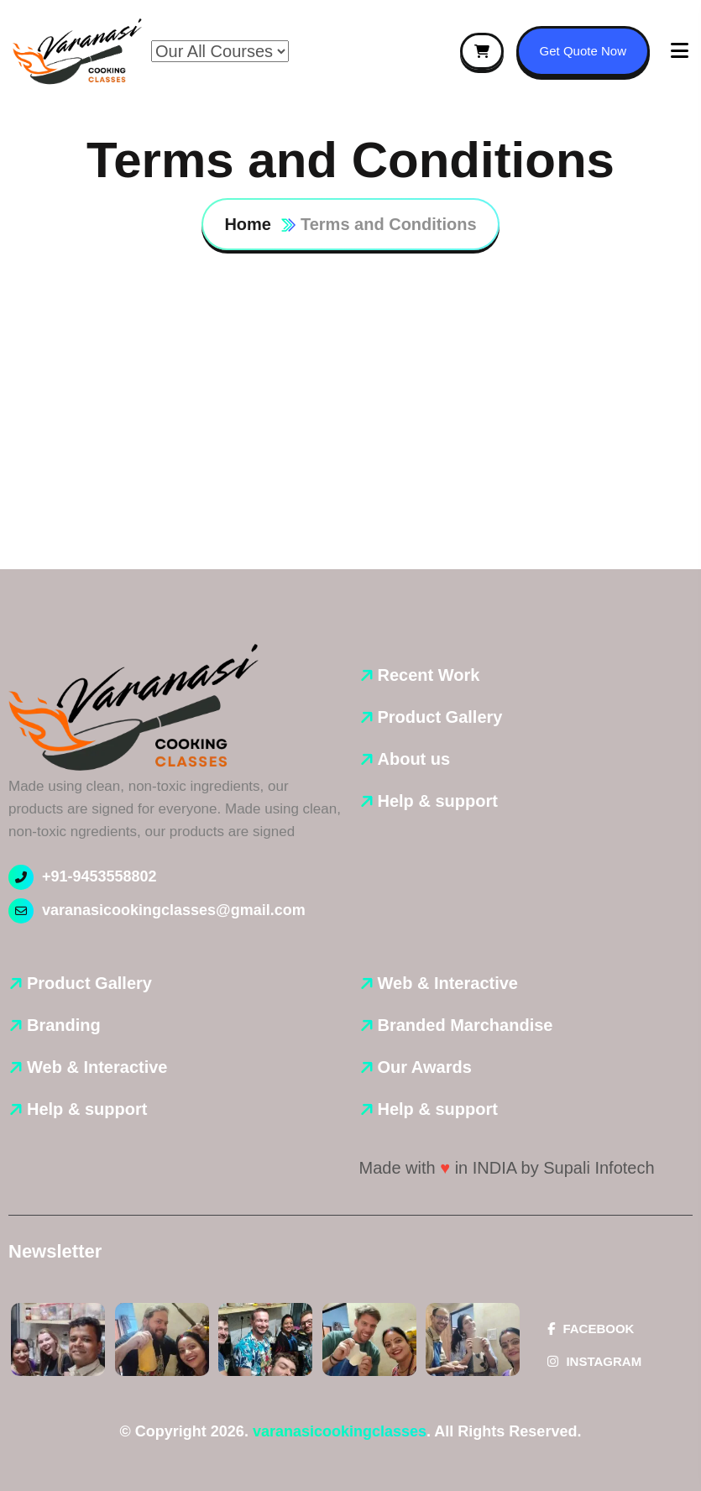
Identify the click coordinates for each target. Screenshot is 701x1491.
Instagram (594, 1361)
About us (414, 759)
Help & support (438, 801)
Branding (64, 1025)
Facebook (590, 1328)
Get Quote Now (583, 51)
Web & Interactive (97, 1067)
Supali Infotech (598, 1168)
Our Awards (425, 1067)
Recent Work (429, 675)
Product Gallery (440, 717)
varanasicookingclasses (339, 1431)
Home (247, 224)
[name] (78, 51)
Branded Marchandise (465, 1025)
